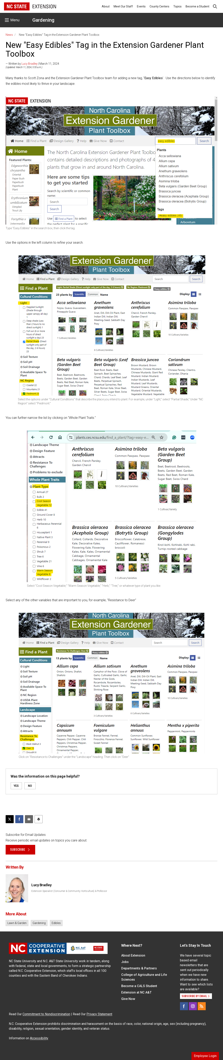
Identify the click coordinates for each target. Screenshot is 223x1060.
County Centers (159, 6)
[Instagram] (193, 1006)
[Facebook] (184, 1006)
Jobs (125, 962)
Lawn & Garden (17, 923)
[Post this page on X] (10, 819)
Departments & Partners (139, 968)
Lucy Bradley (30, 63)
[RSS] (202, 1006)
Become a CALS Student (139, 986)
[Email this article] (29, 819)
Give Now (128, 999)
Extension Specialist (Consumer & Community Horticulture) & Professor (69, 891)
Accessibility (39, 1038)
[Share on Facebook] (19, 819)
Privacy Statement (99, 1014)
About (106, 6)
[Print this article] (39, 819)
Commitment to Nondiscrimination (46, 1014)
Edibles (56, 923)
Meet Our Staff (123, 6)
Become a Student (197, 6)
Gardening (43, 20)
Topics (177, 6)
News (9, 34)
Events (141, 6)
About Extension (133, 955)
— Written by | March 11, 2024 (32, 63)
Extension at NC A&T (136, 992)
